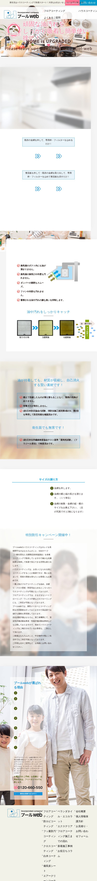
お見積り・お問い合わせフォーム (82, 823)
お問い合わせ (89, 3)
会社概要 (79, 808)
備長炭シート (48, 845)
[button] (38, 54)
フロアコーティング (52, 11)
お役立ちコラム (64, 830)
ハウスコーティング (72, 11)
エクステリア (90, 11)
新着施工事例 (63, 827)
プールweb (45, 877)
